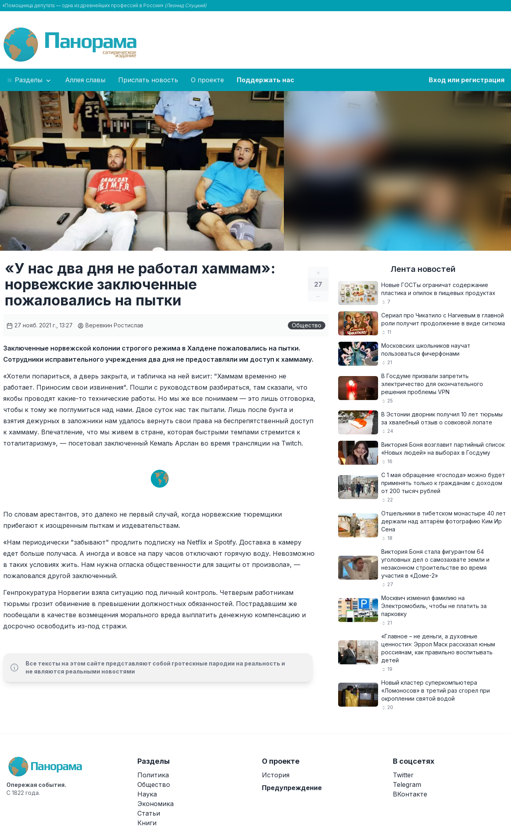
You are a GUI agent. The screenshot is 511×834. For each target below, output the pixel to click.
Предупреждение (292, 788)
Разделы (29, 80)
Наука (147, 794)
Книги (146, 823)
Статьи (148, 813)
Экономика (155, 804)
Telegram (407, 784)
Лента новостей (423, 269)
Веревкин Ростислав (110, 325)
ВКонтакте (410, 794)
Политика (153, 775)
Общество (306, 325)
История (275, 775)
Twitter (403, 775)
